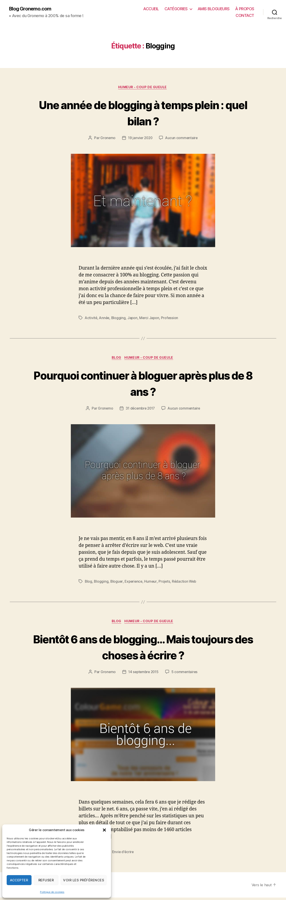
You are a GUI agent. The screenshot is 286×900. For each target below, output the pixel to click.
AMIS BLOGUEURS (214, 9)
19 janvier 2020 (140, 139)
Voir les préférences (83, 880)
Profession (171, 319)
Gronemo (107, 139)
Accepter (19, 880)
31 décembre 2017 (140, 410)
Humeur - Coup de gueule (143, 88)
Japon (134, 319)
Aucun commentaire (182, 139)
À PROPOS (244, 9)
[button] (104, 830)
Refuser (46, 880)
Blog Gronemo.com (32, 9)
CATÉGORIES (176, 9)
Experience (134, 583)
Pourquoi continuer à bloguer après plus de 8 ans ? (143, 384)
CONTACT (245, 15)
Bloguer (117, 583)
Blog (116, 359)
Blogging (119, 319)
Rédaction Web (186, 583)
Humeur (152, 583)
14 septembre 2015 (143, 674)
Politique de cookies (52, 892)
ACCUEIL (151, 9)
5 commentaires (185, 674)
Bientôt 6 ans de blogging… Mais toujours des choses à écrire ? (143, 648)
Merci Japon (151, 319)
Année (104, 319)
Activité (91, 319)
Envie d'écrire (123, 854)
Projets (166, 583)
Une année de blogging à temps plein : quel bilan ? (143, 113)
